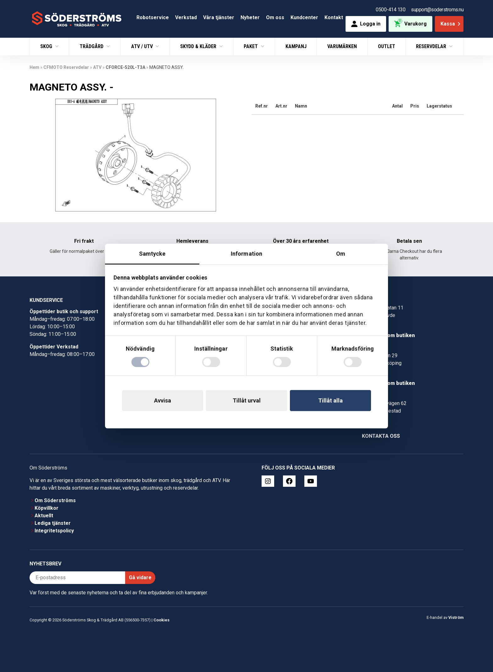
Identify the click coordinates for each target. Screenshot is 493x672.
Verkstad (186, 17)
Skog (46, 46)
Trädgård (92, 46)
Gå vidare (140, 577)
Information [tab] (246, 253)
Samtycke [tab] (152, 253)
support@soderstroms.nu (437, 10)
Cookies (161, 620)
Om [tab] (340, 253)
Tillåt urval (247, 400)
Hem (34, 67)
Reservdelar (431, 46)
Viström (455, 617)
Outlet (386, 46)
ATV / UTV (142, 46)
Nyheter (250, 17)
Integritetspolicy (54, 531)
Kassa (451, 24)
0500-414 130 (390, 10)
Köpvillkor (46, 508)
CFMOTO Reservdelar (66, 67)
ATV (97, 67)
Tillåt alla (330, 400)
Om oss (275, 17)
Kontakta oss (381, 436)
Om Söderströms (55, 500)
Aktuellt (44, 516)
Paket (251, 46)
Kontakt (333, 17)
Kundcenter (304, 17)
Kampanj (296, 46)
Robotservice (152, 17)
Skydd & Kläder (199, 46)
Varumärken (342, 46)
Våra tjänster (218, 17)
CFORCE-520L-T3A (125, 67)
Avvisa (162, 400)
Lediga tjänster (53, 523)
